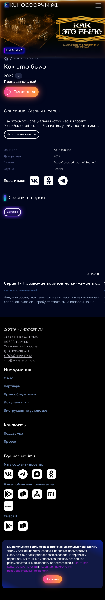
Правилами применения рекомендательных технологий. (39, 569)
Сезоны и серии (44, 111)
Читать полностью (22, 134)
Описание (14, 111)
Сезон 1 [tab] (12, 212)
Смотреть (21, 92)
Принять (52, 579)
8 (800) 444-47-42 (18, 355)
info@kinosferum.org (19, 360)
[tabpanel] (52, 264)
